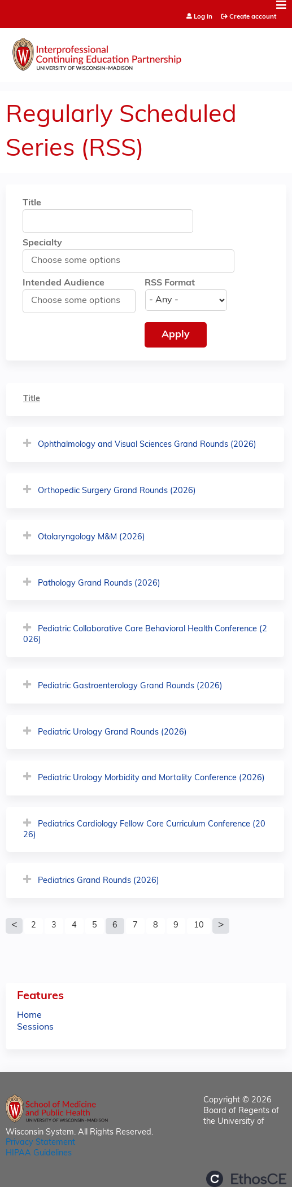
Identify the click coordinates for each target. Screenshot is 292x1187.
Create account (252, 17)
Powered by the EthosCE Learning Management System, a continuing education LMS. (246, 1179)
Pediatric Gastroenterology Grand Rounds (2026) (130, 686)
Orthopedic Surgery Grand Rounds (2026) (117, 491)
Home (29, 1015)
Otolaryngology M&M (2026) (91, 537)
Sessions (35, 1027)
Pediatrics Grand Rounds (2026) (98, 881)
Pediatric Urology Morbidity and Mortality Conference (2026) (151, 778)
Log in (203, 17)
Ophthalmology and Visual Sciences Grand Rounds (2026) (147, 445)
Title (32, 203)
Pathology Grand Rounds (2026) (99, 583)
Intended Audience (63, 283)
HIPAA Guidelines (39, 1153)
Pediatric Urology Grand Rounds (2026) (112, 732)
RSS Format (170, 283)
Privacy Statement (40, 1142)
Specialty (42, 243)
